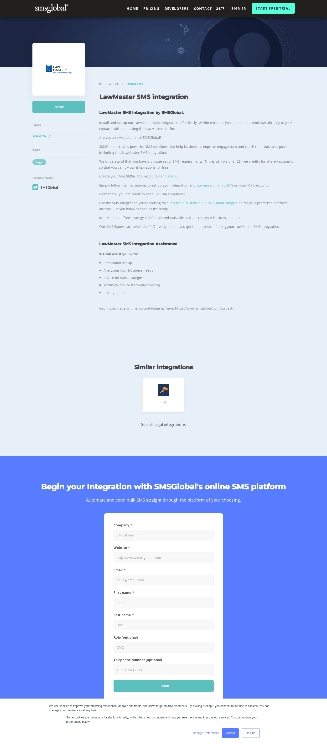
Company (121, 525)
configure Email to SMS (215, 185)
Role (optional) (126, 637)
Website (41, 136)
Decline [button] (250, 733)
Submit (163, 686)
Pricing (151, 8)
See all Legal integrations (163, 424)
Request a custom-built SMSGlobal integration (206, 203)
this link (169, 176)
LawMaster (135, 84)
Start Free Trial (273, 8)
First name (122, 592)
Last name (122, 615)
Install (58, 107)
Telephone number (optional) (138, 660)
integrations (109, 84)
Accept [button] (230, 733)
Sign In (239, 8)
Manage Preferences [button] (205, 733)
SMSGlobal (45, 187)
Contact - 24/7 (209, 8)
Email (118, 570)
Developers (177, 8)
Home (132, 8)
